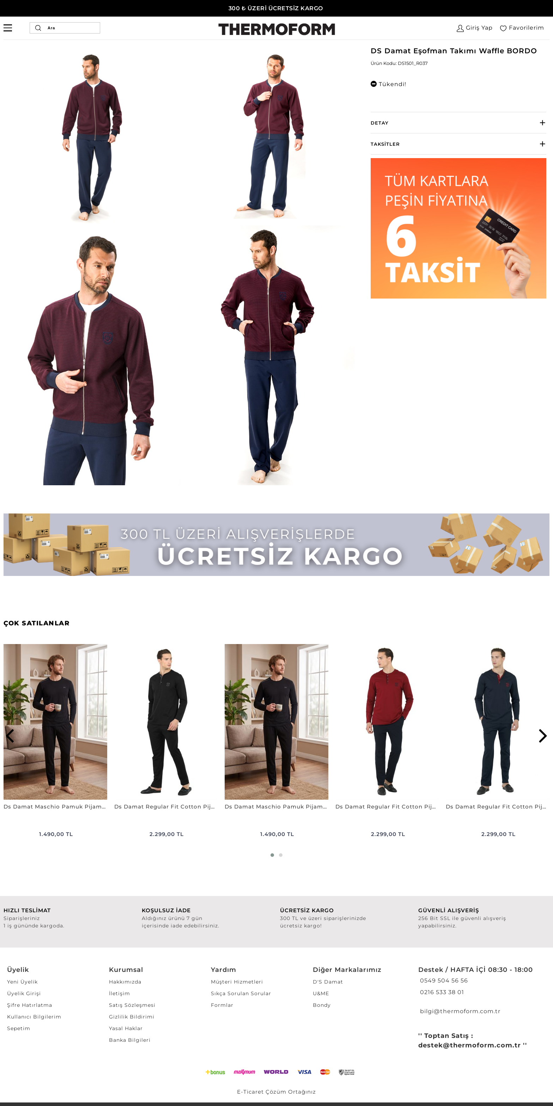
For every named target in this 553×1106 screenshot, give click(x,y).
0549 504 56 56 (443, 980)
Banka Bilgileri (130, 1040)
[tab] (458, 122)
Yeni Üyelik (22, 982)
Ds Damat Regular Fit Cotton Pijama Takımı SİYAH (166, 806)
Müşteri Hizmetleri (237, 982)
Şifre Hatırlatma (29, 1005)
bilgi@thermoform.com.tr (459, 1011)
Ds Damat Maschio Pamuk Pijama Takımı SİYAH (55, 806)
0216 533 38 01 (441, 992)
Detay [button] (380, 123)
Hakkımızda (125, 982)
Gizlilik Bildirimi (131, 1017)
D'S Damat (328, 982)
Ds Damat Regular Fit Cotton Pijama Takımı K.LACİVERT (497, 806)
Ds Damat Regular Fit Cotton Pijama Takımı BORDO (387, 806)
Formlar (222, 1005)
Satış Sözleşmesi (132, 1005)
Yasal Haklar (126, 1028)
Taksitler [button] (385, 144)
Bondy (322, 1005)
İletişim (119, 993)
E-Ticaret (250, 1091)
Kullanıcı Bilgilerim (34, 1017)
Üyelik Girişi (24, 993)
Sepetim (18, 1028)
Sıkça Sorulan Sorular (241, 993)
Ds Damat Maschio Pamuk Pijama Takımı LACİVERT (276, 806)
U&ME (321, 993)
